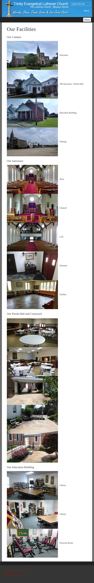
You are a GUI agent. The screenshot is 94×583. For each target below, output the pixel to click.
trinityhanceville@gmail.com (13, 575)
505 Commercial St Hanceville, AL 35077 (17, 570)
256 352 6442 (8, 573)
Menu (87, 20)
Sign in (86, 10)
